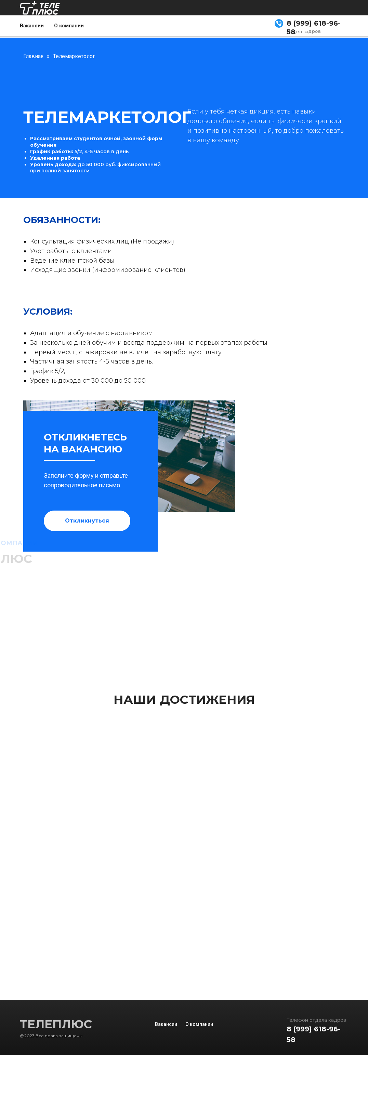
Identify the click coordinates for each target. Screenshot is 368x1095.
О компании (69, 26)
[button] (87, 521)
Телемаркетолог (74, 56)
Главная (33, 56)
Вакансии (32, 26)
